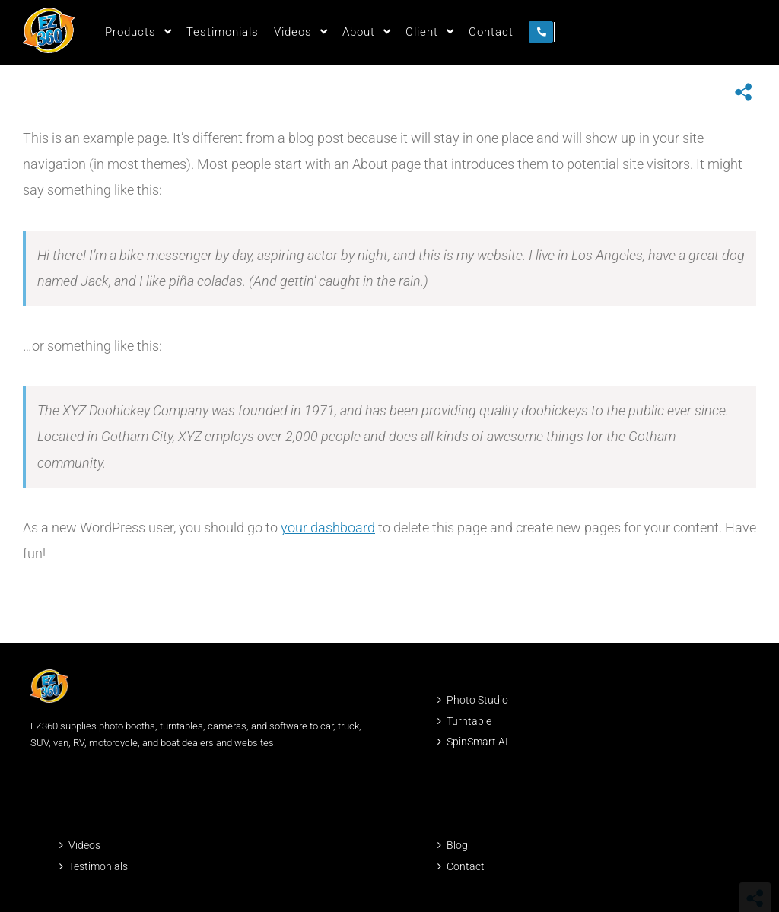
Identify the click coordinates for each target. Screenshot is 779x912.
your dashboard (328, 527)
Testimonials (98, 866)
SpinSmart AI (477, 742)
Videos (84, 845)
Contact (466, 866)
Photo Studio (477, 700)
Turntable (469, 721)
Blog (457, 845)
